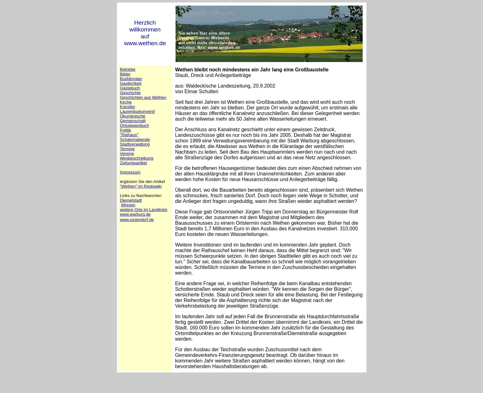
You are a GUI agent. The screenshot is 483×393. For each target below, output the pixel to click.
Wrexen (128, 205)
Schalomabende (135, 139)
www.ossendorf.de (137, 219)
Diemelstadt (131, 200)
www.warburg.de (135, 214)
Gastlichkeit (131, 83)
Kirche (126, 102)
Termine (127, 148)
